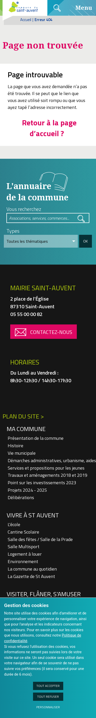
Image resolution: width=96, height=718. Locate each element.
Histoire (15, 445)
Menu (77, 8)
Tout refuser (48, 696)
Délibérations (21, 497)
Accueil (25, 20)
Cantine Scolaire (23, 531)
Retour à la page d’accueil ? (49, 128)
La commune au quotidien (32, 568)
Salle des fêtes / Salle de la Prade (40, 539)
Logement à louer (25, 554)
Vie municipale (22, 453)
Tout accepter (48, 685)
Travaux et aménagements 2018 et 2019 (47, 475)
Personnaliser (48, 707)
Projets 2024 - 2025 (27, 490)
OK (85, 241)
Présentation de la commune (35, 438)
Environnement (23, 561)
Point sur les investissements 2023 (42, 482)
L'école (14, 524)
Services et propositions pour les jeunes (46, 467)
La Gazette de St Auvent (31, 576)
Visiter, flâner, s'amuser (44, 594)
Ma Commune (26, 428)
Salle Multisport (23, 546)
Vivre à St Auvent (33, 515)
